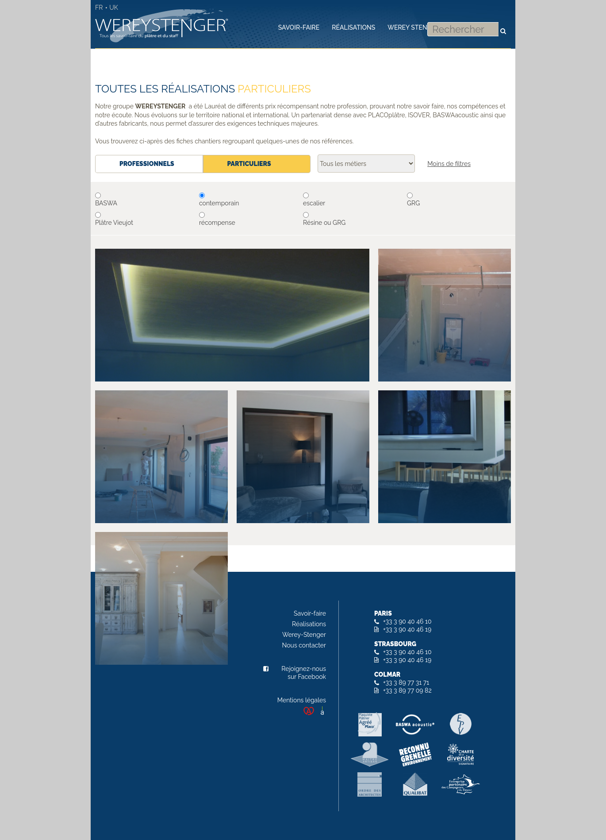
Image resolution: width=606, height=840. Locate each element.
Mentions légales (301, 700)
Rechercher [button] (503, 26)
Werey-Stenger (304, 634)
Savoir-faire (310, 613)
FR (99, 7)
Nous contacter (304, 645)
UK (113, 7)
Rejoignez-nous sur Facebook (303, 672)
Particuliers (243, 163)
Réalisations (309, 624)
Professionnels (146, 163)
